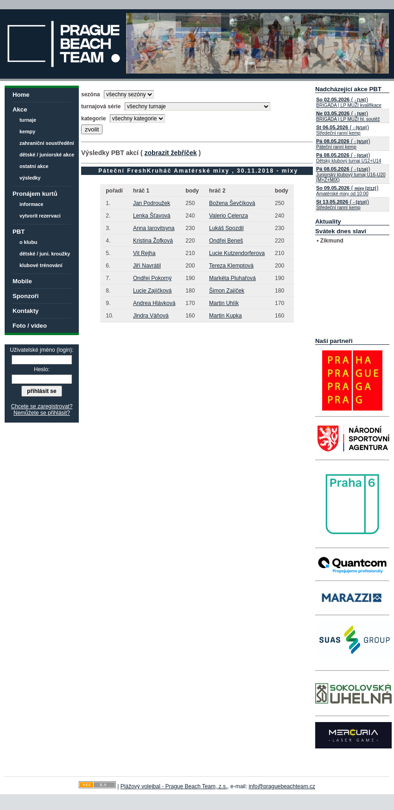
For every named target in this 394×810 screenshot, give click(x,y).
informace (31, 204)
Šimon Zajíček (226, 290)
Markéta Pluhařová (232, 278)
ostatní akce (33, 166)
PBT (19, 231)
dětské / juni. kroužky (44, 253)
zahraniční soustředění (46, 143)
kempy (27, 131)
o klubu (28, 242)
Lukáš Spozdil (226, 228)
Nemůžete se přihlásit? (41, 413)
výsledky (30, 178)
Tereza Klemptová (231, 265)
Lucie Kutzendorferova (237, 253)
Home (21, 94)
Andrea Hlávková (154, 303)
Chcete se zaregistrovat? (42, 406)
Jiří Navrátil (147, 265)
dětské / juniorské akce (46, 154)
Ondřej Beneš (226, 240)
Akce (20, 109)
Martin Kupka (225, 315)
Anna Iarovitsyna (153, 228)
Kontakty (25, 310)
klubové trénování (40, 265)
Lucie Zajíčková (152, 290)
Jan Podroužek (151, 203)
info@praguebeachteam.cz (281, 786)
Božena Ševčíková (232, 203)
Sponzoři (25, 296)
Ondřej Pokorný (152, 278)
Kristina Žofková (153, 240)
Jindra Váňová (151, 315)
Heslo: (42, 369)
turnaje (27, 120)
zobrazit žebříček (170, 152)
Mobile (22, 281)
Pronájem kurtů (35, 193)
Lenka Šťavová (152, 215)
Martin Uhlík (224, 303)
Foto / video (30, 325)
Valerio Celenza (228, 215)
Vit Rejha (144, 253)
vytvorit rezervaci (40, 215)
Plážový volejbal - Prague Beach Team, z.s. (174, 786)
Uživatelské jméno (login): (41, 350)
